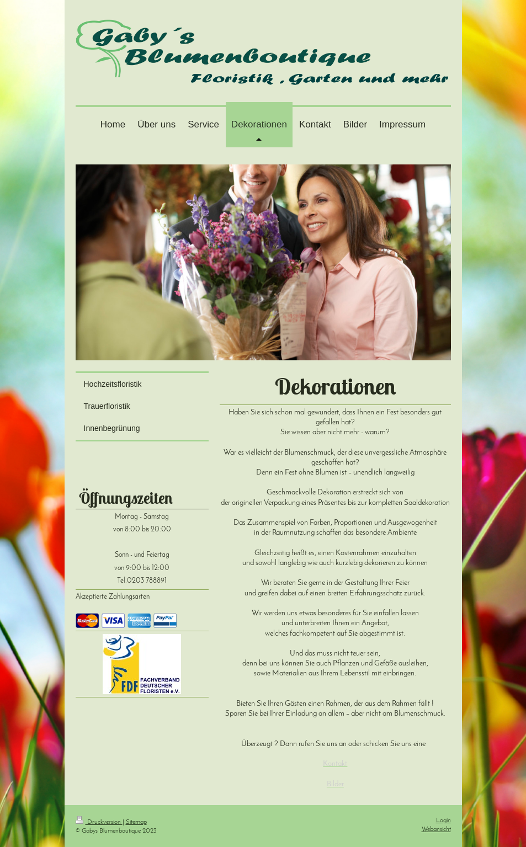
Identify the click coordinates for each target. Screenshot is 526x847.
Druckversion (99, 822)
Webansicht (436, 829)
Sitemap (136, 822)
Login (443, 820)
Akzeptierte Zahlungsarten (113, 597)
